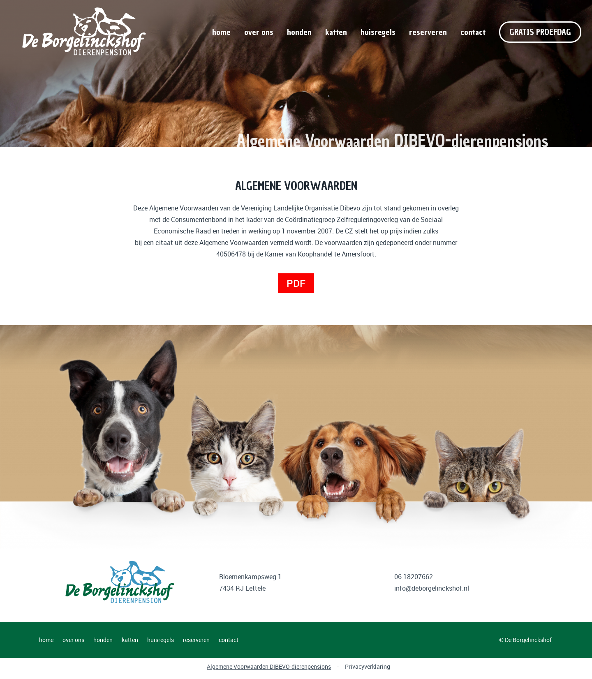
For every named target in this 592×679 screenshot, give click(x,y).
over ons (258, 32)
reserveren (428, 32)
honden (299, 32)
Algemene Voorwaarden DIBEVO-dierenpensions (269, 666)
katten (336, 32)
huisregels (378, 32)
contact (473, 32)
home (221, 32)
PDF (296, 283)
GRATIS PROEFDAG (540, 32)
